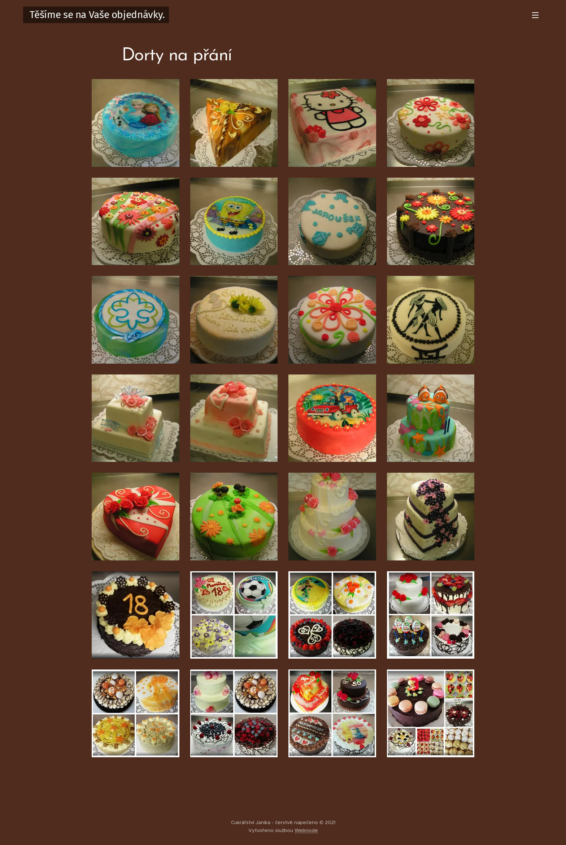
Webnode (306, 830)
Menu (535, 15)
